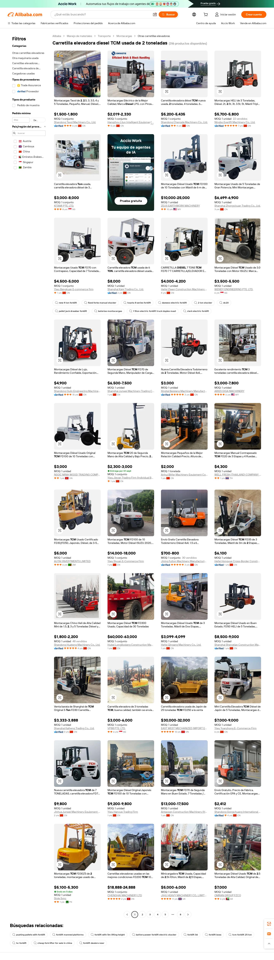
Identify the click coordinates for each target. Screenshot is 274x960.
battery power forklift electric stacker (154, 934)
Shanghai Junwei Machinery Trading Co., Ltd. (131, 391)
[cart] (206, 15)
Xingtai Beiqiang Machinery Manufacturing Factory (184, 391)
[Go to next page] (188, 914)
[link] (269, 924)
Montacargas (124, 35)
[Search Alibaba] (102, 14)
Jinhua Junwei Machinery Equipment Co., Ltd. (77, 811)
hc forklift (19, 943)
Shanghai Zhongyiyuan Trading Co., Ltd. (237, 205)
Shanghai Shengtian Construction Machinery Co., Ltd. (237, 644)
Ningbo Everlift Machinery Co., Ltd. (234, 122)
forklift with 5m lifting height (108, 934)
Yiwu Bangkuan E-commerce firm (73, 289)
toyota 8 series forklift (137, 302)
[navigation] (29, 475)
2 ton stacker (203, 302)
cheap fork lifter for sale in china (53, 943)
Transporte (104, 35)
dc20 (224, 302)
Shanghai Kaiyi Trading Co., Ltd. (126, 289)
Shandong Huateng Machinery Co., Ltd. (77, 644)
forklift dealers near (91, 943)
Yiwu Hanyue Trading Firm (123, 811)
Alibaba (57, 35)
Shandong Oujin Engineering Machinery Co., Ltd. (77, 391)
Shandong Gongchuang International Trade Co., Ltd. (237, 811)
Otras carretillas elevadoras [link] (154, 35)
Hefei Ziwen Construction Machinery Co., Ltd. (184, 289)
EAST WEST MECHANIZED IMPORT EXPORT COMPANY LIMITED (184, 728)
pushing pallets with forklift (28, 934)
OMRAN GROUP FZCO (227, 895)
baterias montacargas (108, 311)
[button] (155, 14)
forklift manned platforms (68, 934)
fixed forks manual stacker (100, 302)
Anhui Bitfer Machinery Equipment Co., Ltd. (184, 474)
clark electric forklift (196, 311)
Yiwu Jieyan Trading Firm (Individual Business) (131, 477)
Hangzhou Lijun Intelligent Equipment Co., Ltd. (131, 122)
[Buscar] (168, 14)
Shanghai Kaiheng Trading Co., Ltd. (74, 728)
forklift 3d (191, 934)
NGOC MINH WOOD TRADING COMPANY (77, 474)
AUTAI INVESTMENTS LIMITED (72, 561)
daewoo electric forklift (172, 302)
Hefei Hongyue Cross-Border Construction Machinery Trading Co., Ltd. (237, 561)
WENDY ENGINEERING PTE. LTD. (233, 289)
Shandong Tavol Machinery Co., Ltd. (75, 122)
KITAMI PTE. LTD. (64, 205)
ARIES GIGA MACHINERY (229, 391)
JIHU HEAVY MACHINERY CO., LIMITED (184, 895)
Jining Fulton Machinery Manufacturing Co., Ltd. (184, 561)
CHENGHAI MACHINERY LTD (125, 895)
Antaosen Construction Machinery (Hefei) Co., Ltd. (184, 811)
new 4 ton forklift (66, 302)
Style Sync (60, 898)
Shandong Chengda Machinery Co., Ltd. (184, 122)
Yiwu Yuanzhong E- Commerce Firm (235, 728)
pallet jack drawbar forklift (71, 311)
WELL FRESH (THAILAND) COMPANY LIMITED (237, 474)
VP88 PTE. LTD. (116, 728)
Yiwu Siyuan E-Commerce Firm (126, 561)
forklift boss (213, 934)
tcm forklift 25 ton (240, 934)
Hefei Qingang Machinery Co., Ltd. (181, 644)
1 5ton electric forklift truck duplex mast (152, 311)
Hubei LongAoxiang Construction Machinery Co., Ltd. (131, 644)
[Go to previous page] (127, 914)
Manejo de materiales (79, 35)
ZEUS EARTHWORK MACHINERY (180, 205)
